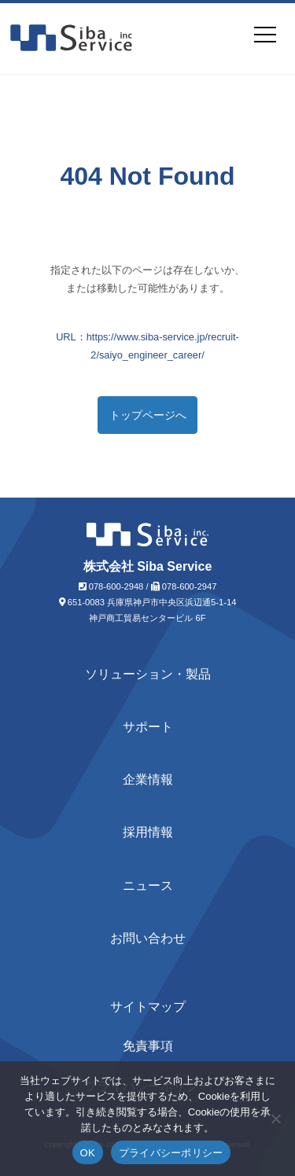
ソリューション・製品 (148, 674)
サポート (148, 726)
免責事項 (148, 1046)
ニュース (148, 885)
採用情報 (148, 832)
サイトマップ (148, 1006)
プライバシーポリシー (171, 1153)
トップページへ (147, 415)
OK (87, 1153)
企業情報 (148, 779)
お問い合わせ (148, 938)
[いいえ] (275, 1118)
